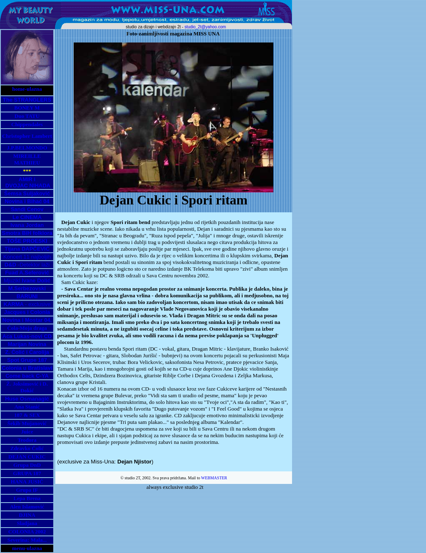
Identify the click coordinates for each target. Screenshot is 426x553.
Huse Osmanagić (27, 399)
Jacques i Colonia (27, 312)
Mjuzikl (27, 280)
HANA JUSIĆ (27, 481)
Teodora (27, 440)
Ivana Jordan (27, 225)
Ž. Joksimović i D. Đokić (27, 387)
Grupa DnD (27, 465)
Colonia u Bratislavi (27, 368)
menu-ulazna (27, 548)
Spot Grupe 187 (27, 360)
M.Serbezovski (27, 288)
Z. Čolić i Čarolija (27, 352)
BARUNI (27, 296)
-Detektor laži (27, 265)
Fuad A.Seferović (27, 272)
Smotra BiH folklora (27, 233)
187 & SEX (27, 415)
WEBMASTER (214, 478)
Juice (27, 431)
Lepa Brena (26, 498)
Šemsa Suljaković (27, 193)
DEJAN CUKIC (27, 456)
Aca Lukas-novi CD (27, 336)
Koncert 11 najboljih (27, 257)
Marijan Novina (27, 344)
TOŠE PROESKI (27, 241)
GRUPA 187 (27, 473)
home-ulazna (27, 89)
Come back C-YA (27, 376)
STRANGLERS (33, 100)
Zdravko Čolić (27, 448)
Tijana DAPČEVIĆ (27, 249)
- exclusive (27, 304)
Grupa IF (27, 490)
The (8, 100)
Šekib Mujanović (27, 423)
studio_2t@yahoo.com (205, 27)
